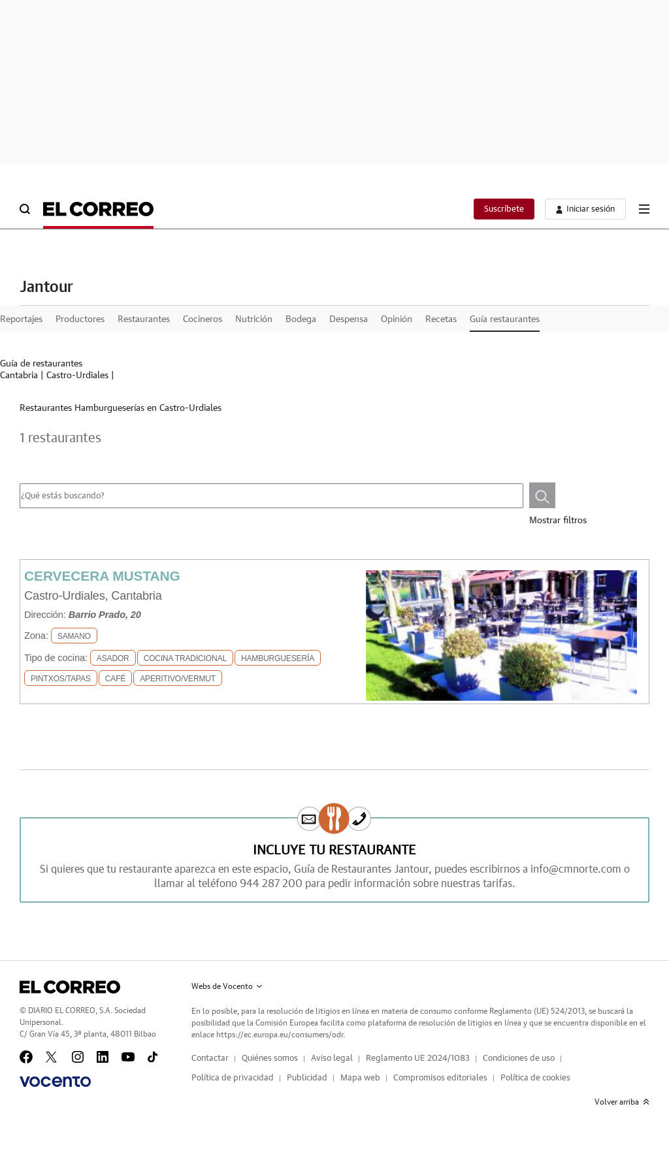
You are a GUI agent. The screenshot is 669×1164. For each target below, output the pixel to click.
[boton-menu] (644, 209)
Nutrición (253, 319)
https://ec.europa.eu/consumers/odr (279, 1035)
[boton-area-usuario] (585, 209)
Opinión (396, 319)
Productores (80, 319)
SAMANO (74, 636)
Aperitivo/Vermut (178, 678)
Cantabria (19, 375)
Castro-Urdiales (77, 375)
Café (115, 678)
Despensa (348, 319)
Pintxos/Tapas (61, 678)
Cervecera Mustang (102, 575)
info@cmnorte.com (575, 869)
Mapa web (360, 1078)
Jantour (46, 287)
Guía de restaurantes (41, 363)
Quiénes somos (270, 1058)
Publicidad (307, 1078)
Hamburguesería (277, 658)
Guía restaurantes (505, 319)
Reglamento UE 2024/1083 (418, 1058)
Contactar (210, 1058)
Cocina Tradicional (185, 658)
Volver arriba (622, 1102)
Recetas (441, 319)
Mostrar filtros (558, 520)
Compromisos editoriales (440, 1078)
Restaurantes (144, 319)
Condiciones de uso (519, 1058)
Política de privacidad (232, 1078)
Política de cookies (535, 1078)
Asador (113, 658)
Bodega (301, 319)
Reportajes (21, 319)
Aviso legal (332, 1058)
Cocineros (202, 319)
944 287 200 (271, 884)
